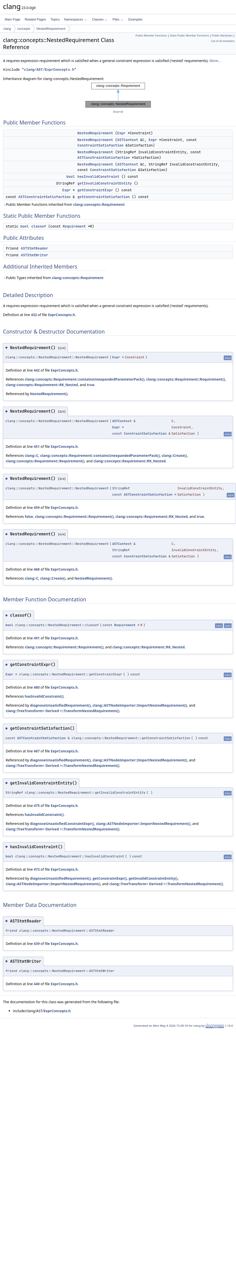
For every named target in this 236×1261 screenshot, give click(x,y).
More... (215, 60)
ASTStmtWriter (34, 255)
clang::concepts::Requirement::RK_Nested (42, 384)
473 (37, 869)
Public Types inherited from (53, 277)
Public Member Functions (151, 35)
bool (71, 176)
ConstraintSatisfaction (101, 145)
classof (38, 226)
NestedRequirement (50, 29)
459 (37, 507)
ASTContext (127, 140)
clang (7, 29)
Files (117, 19)
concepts (23, 29)
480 (37, 687)
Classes (99, 19)
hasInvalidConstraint (98, 176)
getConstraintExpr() (109, 878)
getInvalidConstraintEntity (105, 183)
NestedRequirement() (49, 393)
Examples (135, 19)
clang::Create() (174, 455)
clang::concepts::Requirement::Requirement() (185, 379)
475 (37, 805)
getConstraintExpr (95, 190)
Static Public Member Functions (189, 35)
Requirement (74, 226)
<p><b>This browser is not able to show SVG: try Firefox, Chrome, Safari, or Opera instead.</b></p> (118, 95)
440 (37, 983)
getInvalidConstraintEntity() (153, 878)
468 (37, 569)
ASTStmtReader (34, 248)
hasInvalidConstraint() (44, 696)
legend (118, 111)
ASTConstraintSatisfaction (104, 157)
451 (37, 446)
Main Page (12, 19)
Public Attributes (222, 35)
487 (37, 751)
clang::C (31, 455)
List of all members (223, 41)
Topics (55, 19)
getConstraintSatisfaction (104, 197)
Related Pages (35, 19)
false (29, 516)
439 (37, 943)
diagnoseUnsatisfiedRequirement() (60, 705)
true (90, 384)
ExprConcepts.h (61, 314)
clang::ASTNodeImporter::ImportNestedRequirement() (139, 705)
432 (34, 314)
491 (37, 638)
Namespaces (75, 19)
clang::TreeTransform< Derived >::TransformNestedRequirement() (62, 710)
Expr (121, 133)
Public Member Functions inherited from (64, 204)
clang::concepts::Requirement (99, 204)
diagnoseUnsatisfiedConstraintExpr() (62, 823)
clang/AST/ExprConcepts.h (49, 69)
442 (37, 370)
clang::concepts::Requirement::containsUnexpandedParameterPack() (84, 379)
